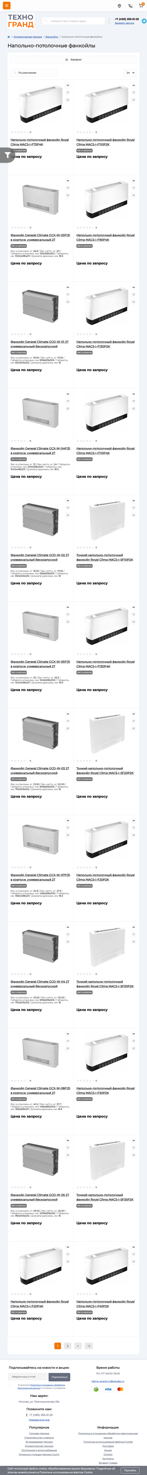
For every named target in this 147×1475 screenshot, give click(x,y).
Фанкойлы (51, 36)
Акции (108, 1450)
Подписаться (59, 1377)
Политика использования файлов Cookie (108, 1441)
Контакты (108, 1458)
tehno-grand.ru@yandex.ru (107, 1381)
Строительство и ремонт (39, 1437)
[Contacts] (130, 5)
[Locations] (119, 5)
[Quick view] (68, 85)
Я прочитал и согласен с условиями (39, 1386)
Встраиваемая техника (39, 1441)
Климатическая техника (28, 36)
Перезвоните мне (39, 1419)
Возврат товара (108, 1462)
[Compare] (68, 100)
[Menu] (7, 5)
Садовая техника (39, 1433)
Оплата (108, 1454)
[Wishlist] (68, 93)
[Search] (46, 21)
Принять (130, 1470)
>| (88, 1346)
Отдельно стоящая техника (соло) (39, 1454)
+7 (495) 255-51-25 (127, 19)
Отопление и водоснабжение (39, 1450)
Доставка (108, 1446)
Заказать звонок (124, 23)
